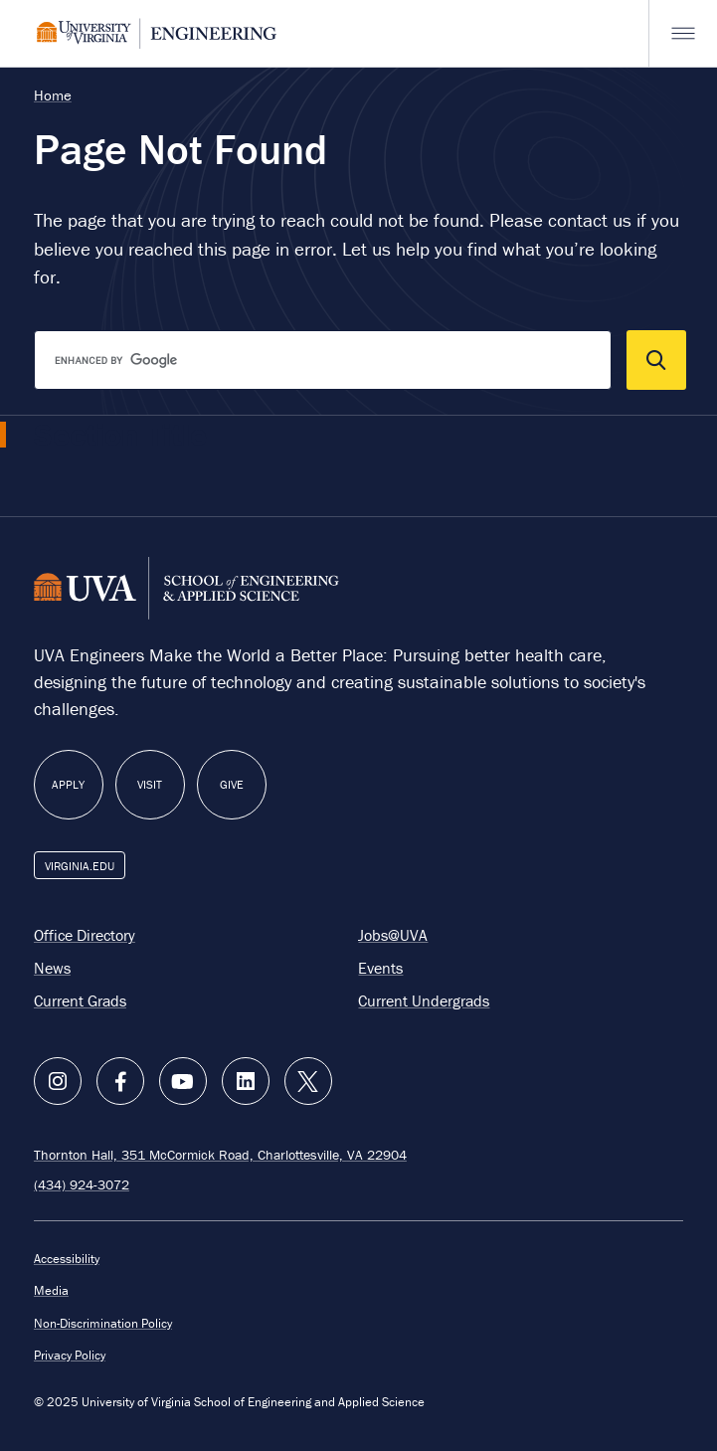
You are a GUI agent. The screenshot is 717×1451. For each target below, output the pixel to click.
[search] (323, 360)
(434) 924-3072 (81, 1184)
